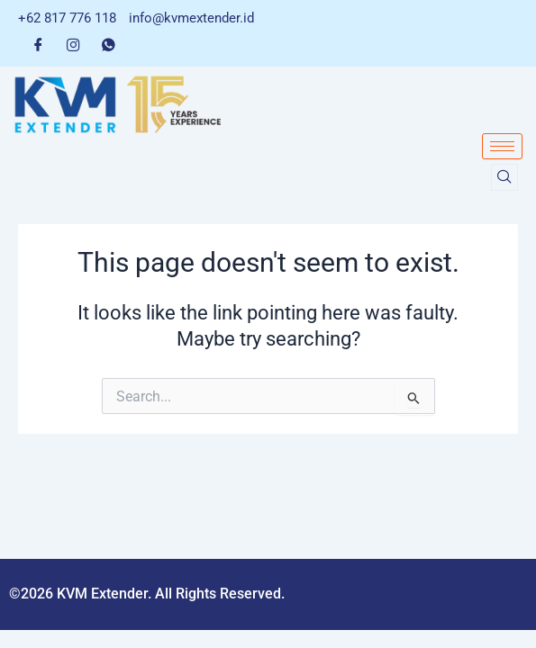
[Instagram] (73, 44)
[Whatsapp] (108, 44)
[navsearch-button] (504, 177)
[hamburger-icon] (502, 146)
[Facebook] (38, 44)
